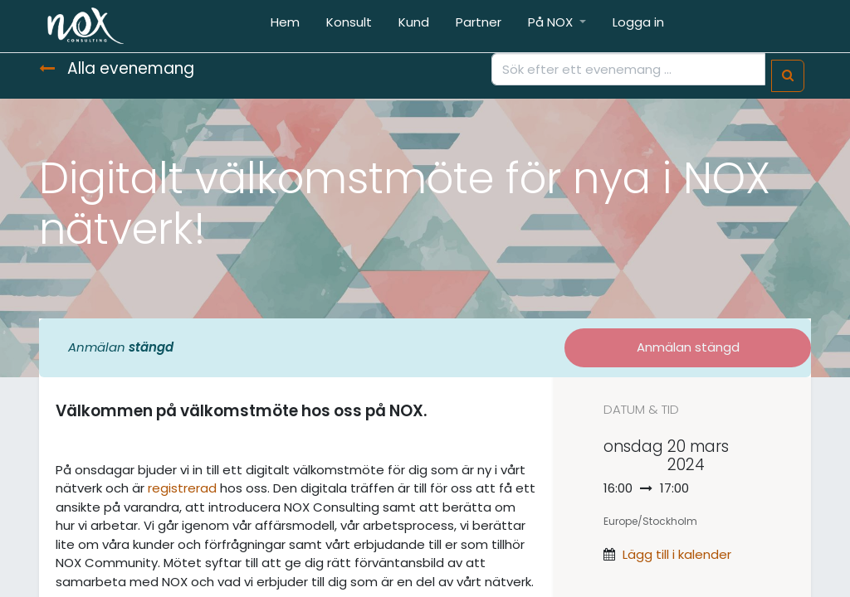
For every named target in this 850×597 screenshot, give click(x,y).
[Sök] (787, 76)
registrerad (182, 488)
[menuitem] (285, 26)
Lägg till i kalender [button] (677, 554)
